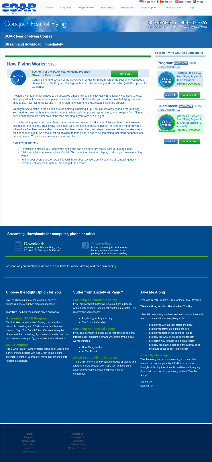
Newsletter (78, 441)
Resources (29, 448)
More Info (171, 95)
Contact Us (77, 434)
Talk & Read (29, 444)
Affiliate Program (78, 444)
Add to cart (189, 95)
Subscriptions (77, 437)
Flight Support (29, 451)
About (29, 434)
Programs (29, 437)
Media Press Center (77, 448)
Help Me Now (28, 441)
